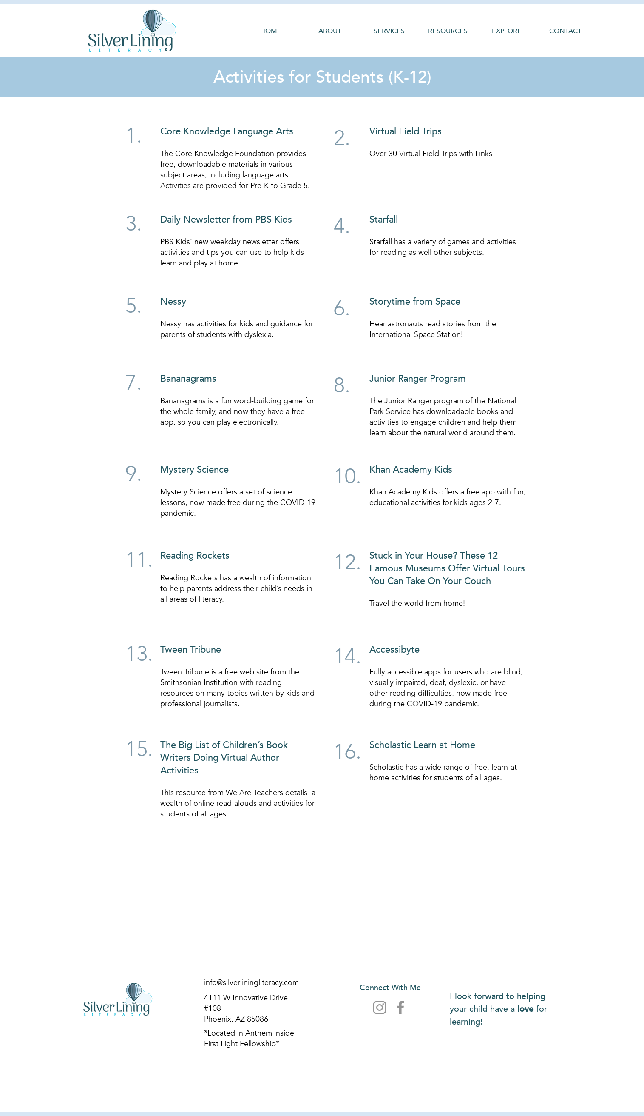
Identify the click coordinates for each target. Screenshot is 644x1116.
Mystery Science (194, 469)
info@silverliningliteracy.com (251, 982)
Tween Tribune (190, 649)
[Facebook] (400, 1007)
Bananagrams (188, 378)
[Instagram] (380, 1007)
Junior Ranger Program (417, 378)
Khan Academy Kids (410, 469)
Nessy (173, 301)
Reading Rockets (195, 555)
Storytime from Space (414, 301)
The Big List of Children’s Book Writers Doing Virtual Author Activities (224, 758)
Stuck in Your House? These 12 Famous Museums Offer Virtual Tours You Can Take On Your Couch (447, 568)
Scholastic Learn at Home (422, 745)
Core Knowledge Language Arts (226, 131)
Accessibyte (394, 649)
